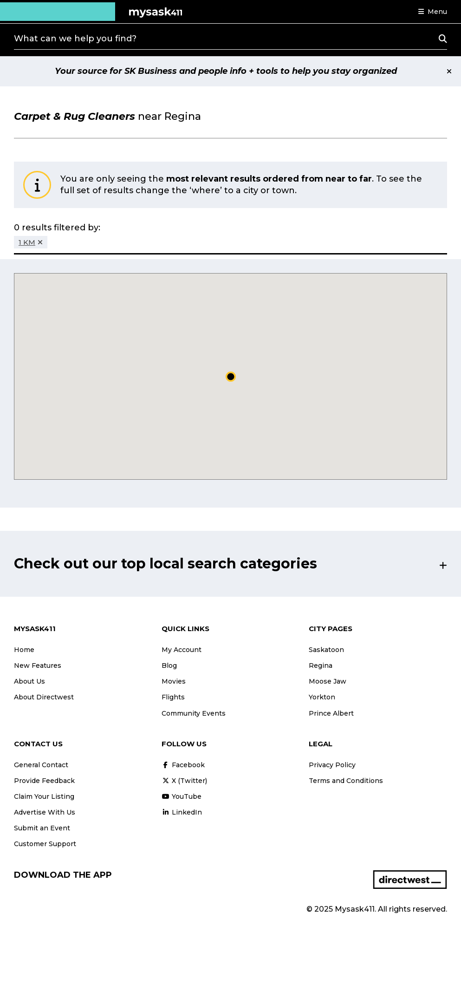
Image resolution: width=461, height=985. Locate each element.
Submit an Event (42, 828)
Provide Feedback (44, 780)
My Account (181, 650)
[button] (432, 11)
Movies (174, 681)
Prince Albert (331, 713)
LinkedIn (182, 812)
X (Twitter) (184, 780)
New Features (37, 665)
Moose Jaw (327, 681)
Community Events (194, 713)
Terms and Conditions (346, 780)
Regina (320, 665)
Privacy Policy (332, 765)
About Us (29, 681)
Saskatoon (326, 650)
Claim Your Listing (44, 796)
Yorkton (322, 697)
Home (24, 650)
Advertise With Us (44, 812)
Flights (173, 697)
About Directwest (44, 697)
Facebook (183, 765)
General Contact (41, 765)
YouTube (181, 796)
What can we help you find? (75, 38)
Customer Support (45, 844)
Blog (169, 665)
